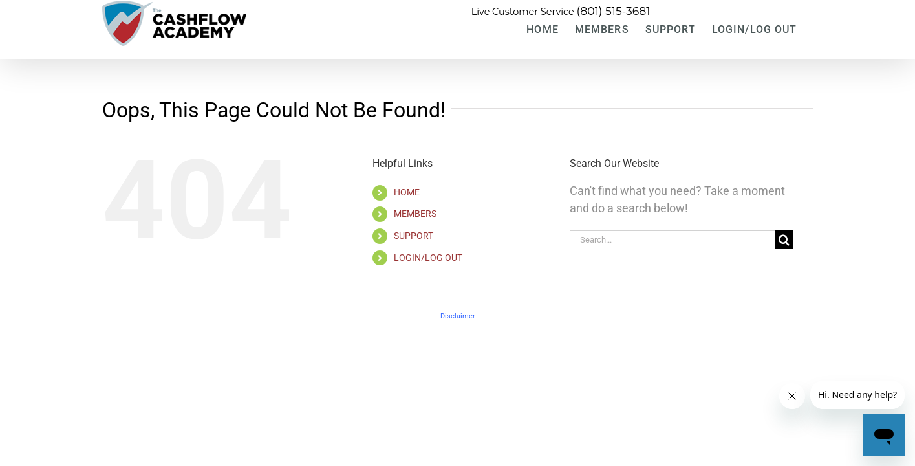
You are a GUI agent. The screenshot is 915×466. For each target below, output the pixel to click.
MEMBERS (415, 213)
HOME (407, 192)
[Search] (784, 239)
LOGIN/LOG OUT (428, 257)
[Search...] (672, 239)
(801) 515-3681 (614, 10)
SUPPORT (413, 235)
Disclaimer (457, 316)
